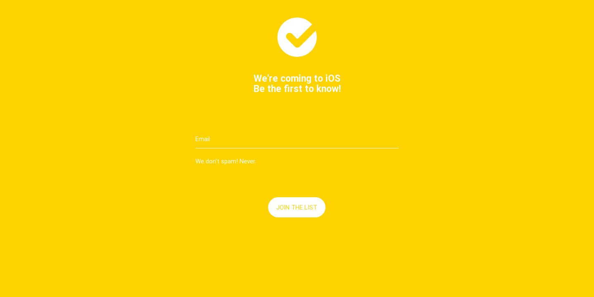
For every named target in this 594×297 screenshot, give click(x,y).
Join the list (296, 207)
